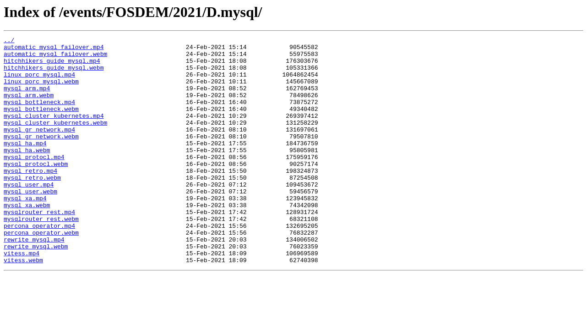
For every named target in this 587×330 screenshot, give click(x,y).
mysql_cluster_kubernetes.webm (55, 140)
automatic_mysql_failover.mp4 (53, 49)
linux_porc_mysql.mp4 (39, 82)
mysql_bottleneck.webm (41, 124)
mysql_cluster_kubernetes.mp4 (53, 132)
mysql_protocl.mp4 (34, 181)
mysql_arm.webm (29, 107)
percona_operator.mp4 (39, 264)
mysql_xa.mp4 (25, 231)
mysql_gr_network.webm (41, 157)
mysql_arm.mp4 (27, 99)
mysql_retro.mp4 (30, 198)
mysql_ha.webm (27, 173)
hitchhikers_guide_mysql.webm (53, 74)
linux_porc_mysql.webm (41, 91)
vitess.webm (23, 305)
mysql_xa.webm (27, 239)
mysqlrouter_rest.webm (41, 256)
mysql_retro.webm (32, 206)
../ (9, 41)
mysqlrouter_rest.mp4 (39, 247)
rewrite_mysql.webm (36, 289)
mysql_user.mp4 (29, 214)
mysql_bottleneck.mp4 (39, 115)
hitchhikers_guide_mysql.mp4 (52, 66)
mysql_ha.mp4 (25, 165)
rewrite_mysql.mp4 (34, 280)
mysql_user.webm (30, 223)
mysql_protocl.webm (36, 190)
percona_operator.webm (41, 272)
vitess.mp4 (21, 297)
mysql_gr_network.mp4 (39, 148)
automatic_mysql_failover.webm (55, 58)
